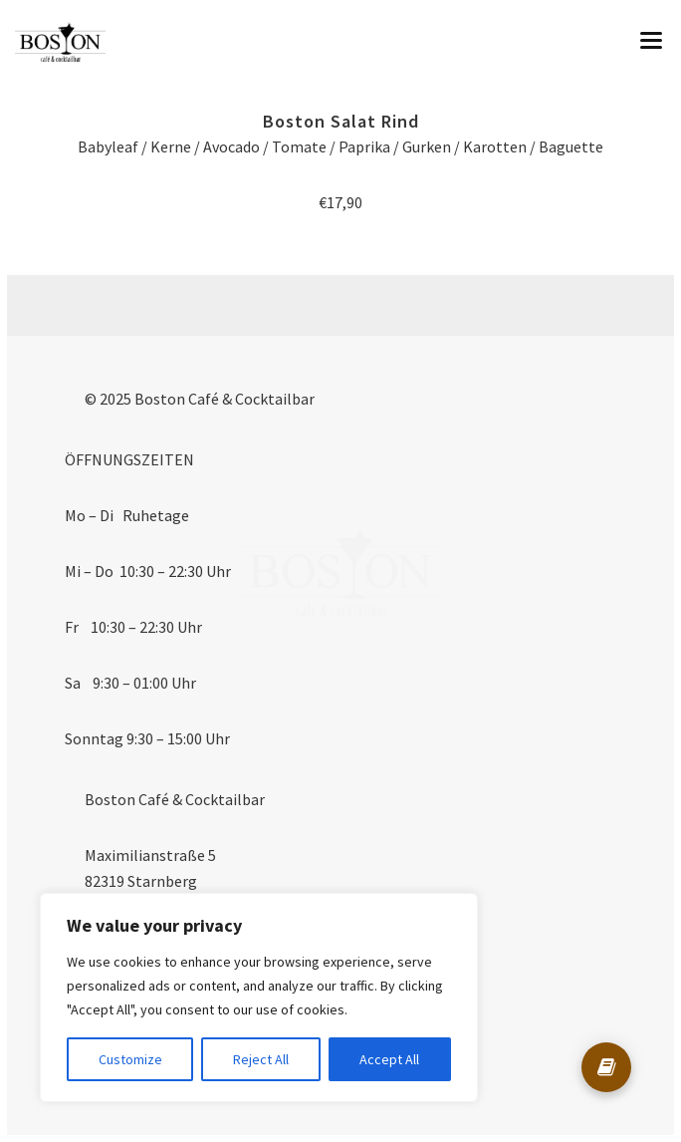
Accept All (389, 1059)
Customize (130, 1059)
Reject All (261, 1059)
